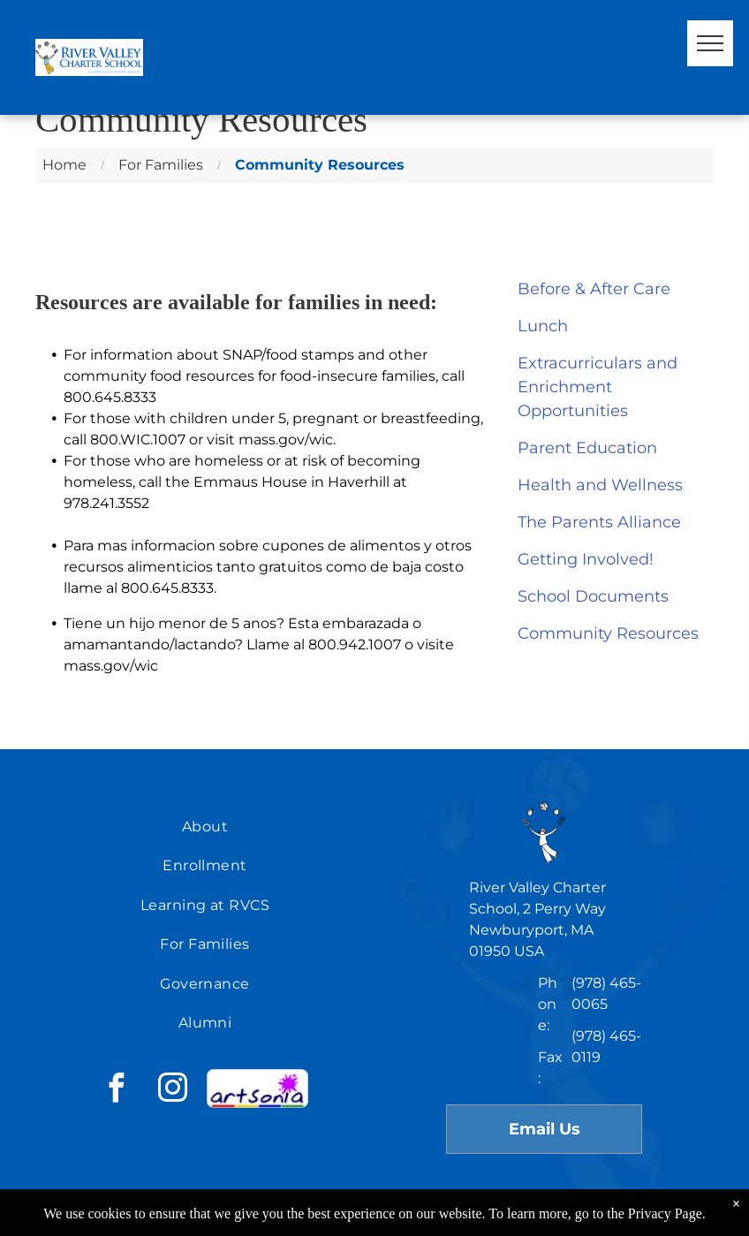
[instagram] (172, 1090)
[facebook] (116, 1090)
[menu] (710, 43)
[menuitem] (205, 827)
